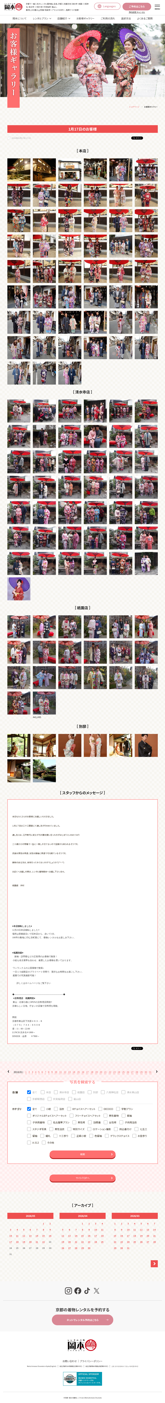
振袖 (129, 1113)
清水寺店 (64, 1090)
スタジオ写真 (39, 1127)
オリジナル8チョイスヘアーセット (49, 1113)
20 (101, 1069)
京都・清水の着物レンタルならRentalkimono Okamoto (83, 1395)
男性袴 (81, 1120)
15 (78, 1069)
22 (110, 1069)
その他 (50, 1140)
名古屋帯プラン (61, 1120)
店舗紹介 (62, 18)
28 (137, 1069)
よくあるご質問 (145, 18)
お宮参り (142, 1133)
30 (146, 1069)
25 (123, 1069)
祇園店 (81, 1090)
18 (92, 1069)
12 (65, 1069)
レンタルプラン (40, 18)
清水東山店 (133, 1090)
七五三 (143, 1127)
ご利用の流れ (108, 18)
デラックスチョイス (119, 1133)
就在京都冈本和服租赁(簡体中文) (71, 1364)
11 (60, 1069)
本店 (48, 1090)
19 (96, 1069)
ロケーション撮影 (102, 1127)
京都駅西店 (38, 1097)
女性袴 (112, 1120)
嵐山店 (77, 1097)
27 (132, 1069)
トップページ (134, 104)
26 (128, 1069)
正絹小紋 (81, 1133)
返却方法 (126, 18)
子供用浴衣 (131, 1120)
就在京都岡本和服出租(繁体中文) (96, 1364)
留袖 (34, 1133)
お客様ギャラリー (85, 18)
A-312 (35, 1140)
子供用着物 (38, 1120)
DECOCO (108, 1107)
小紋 (48, 1107)
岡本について (20, 18)
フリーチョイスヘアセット (88, 1113)
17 (87, 1069)
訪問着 (97, 1120)
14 (74, 1069)
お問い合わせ (69, 1359)
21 (105, 1069)
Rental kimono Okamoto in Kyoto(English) (41, 1364)
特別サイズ (78, 1127)
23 (114, 1069)
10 (56, 1069)
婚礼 (48, 1133)
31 (150, 1069)
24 (119, 1069)
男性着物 (114, 1113)
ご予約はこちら (137, 6)
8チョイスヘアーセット (83, 1107)
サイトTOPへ (82, 1176)
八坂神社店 (112, 1090)
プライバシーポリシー (91, 1359)
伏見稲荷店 (59, 1097)
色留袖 (98, 1133)
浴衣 (61, 1107)
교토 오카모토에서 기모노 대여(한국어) (124, 1364)
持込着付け (125, 1127)
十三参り (63, 1133)
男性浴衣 (59, 1127)
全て (34, 1090)
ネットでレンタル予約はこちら (83, 1318)
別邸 (95, 1090)
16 (83, 1069)
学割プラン (127, 1107)
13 (69, 1069)
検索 (82, 1152)
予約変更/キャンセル (137, 12)
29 (141, 1069)
